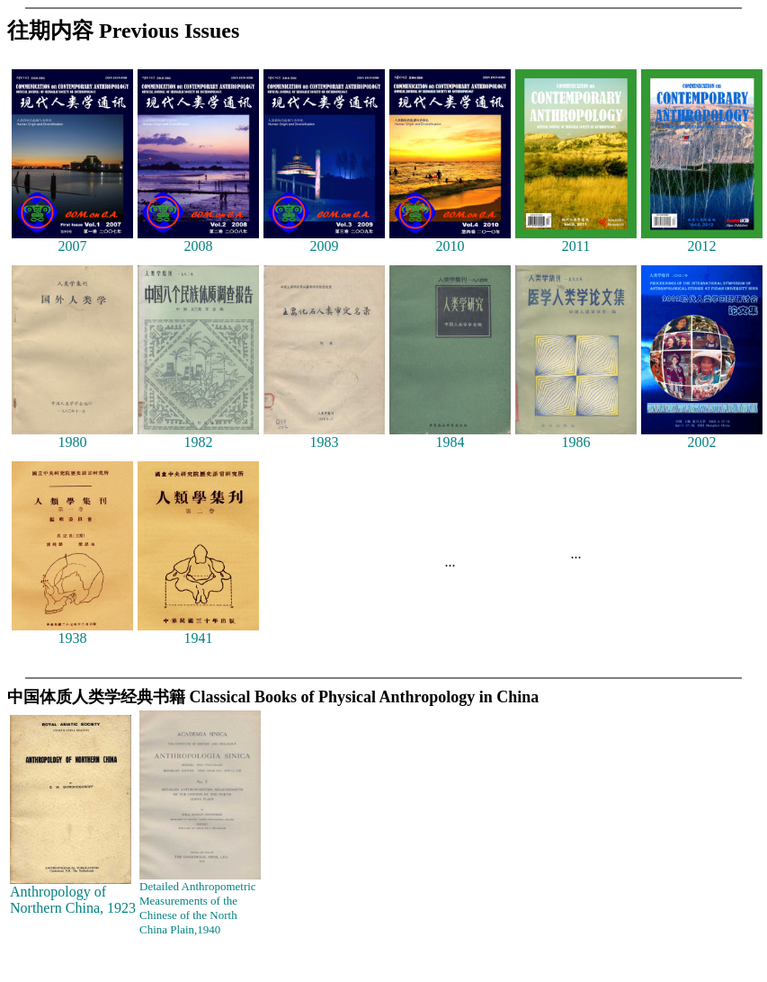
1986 (576, 436)
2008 (198, 240)
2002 (702, 436)
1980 (72, 436)
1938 (72, 632)
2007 (72, 240)
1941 (198, 632)
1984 (450, 436)
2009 (324, 240)
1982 (198, 436)
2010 (450, 240)
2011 (576, 240)
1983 (324, 436)
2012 (702, 240)
